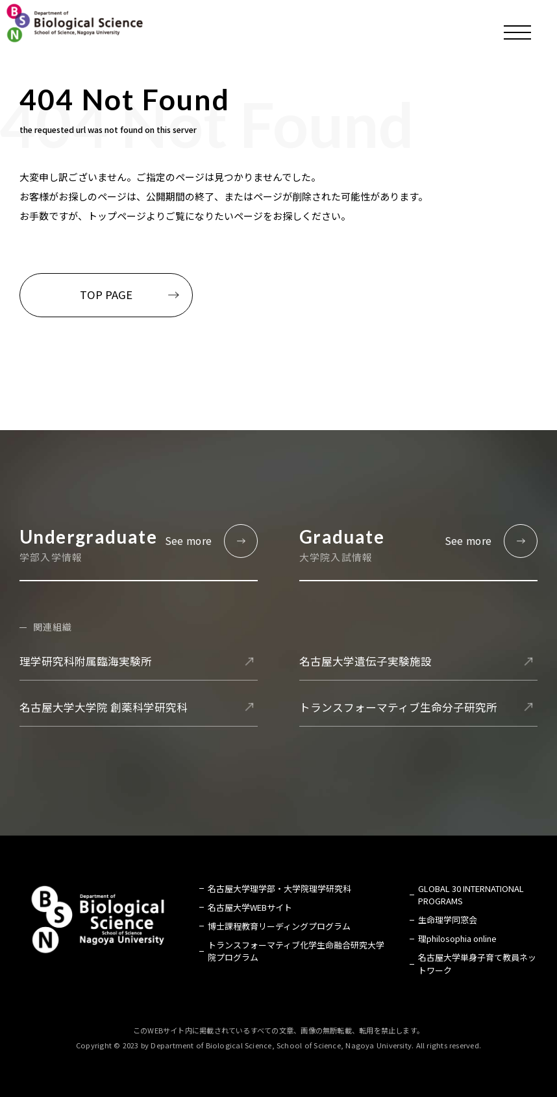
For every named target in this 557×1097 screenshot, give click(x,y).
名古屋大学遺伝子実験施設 (365, 661)
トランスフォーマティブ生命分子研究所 (398, 707)
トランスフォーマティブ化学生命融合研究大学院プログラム (296, 951)
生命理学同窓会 (447, 919)
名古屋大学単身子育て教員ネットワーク (477, 963)
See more (188, 540)
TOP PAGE (106, 294)
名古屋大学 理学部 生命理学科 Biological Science (74, 22)
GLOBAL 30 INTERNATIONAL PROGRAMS (471, 894)
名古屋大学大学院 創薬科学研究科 (103, 707)
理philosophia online (457, 938)
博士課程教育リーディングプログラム (279, 926)
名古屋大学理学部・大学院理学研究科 (279, 888)
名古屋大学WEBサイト (250, 907)
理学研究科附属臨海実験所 (85, 661)
